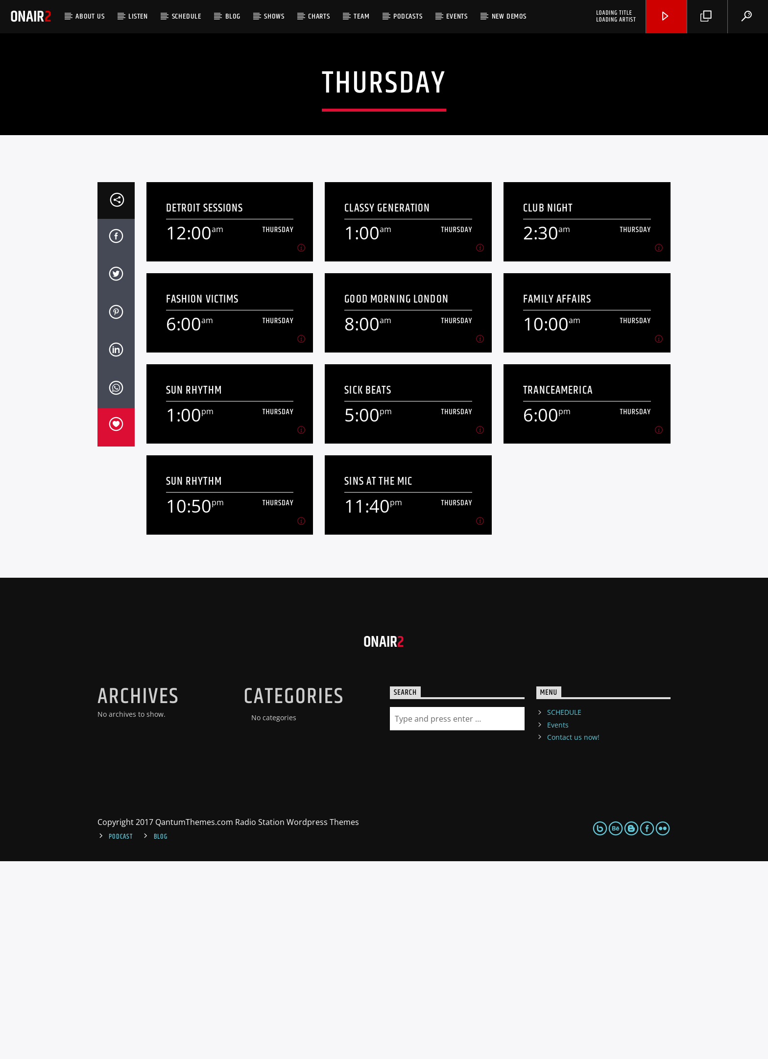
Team (361, 16)
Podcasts (407, 16)
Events (457, 16)
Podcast (120, 1034)
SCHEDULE (186, 16)
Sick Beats (367, 588)
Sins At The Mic (378, 679)
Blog (232, 16)
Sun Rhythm (194, 588)
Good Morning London (396, 497)
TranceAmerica (558, 588)
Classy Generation (387, 406)
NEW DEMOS (509, 16)
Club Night (548, 406)
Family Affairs (557, 497)
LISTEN (138, 16)
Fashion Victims (202, 497)
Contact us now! (573, 935)
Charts (319, 16)
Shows (274, 16)
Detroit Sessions (204, 406)
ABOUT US (89, 16)
